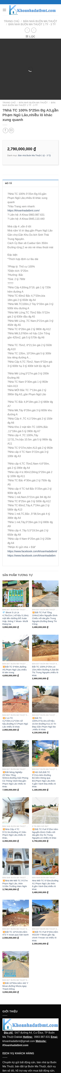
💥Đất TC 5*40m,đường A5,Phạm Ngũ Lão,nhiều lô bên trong (14, 654)
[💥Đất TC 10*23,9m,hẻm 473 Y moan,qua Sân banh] (15, 897)
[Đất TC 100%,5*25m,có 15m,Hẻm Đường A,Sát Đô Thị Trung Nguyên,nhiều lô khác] (45, 632)
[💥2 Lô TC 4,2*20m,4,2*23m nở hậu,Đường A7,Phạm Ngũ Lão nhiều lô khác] (15, 684)
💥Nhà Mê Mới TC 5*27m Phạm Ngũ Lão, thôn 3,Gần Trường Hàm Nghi (15, 868)
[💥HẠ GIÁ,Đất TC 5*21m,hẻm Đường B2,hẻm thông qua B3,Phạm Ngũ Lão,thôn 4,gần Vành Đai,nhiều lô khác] (45, 738)
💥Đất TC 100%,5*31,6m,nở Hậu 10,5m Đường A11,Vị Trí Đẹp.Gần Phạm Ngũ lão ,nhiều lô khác (44, 709)
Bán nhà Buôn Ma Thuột (40, 21)
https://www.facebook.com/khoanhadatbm (31, 540)
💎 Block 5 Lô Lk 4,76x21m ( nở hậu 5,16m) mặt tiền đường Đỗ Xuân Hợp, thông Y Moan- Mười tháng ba (15, 603)
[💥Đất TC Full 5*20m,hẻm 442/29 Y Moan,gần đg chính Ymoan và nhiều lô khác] (45, 897)
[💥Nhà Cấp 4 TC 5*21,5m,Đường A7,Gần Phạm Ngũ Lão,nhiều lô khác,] (15, 795)
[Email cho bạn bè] (11, 115)
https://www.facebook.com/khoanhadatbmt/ (32, 536)
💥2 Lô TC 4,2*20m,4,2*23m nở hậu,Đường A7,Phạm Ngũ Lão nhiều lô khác (15, 707)
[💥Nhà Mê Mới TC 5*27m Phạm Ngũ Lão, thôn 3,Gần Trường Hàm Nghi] (15, 846)
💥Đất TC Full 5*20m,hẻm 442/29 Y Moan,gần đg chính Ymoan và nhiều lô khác (45, 920)
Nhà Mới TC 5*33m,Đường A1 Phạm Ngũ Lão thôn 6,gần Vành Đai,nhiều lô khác (45, 869)
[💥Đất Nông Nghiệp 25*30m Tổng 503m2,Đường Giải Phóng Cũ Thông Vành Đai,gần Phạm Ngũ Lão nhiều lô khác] (15, 738)
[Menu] (4, 10)
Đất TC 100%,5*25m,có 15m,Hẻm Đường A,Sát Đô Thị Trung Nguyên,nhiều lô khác (45, 655)
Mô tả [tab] (8, 168)
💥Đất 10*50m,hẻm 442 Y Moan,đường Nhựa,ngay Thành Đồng (15, 971)
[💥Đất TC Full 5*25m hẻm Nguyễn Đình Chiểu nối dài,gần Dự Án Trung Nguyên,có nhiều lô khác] (45, 795)
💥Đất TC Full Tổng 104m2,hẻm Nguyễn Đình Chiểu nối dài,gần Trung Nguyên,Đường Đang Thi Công (44, 603)
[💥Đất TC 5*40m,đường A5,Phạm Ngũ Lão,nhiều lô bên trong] (15, 632)
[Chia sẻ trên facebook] (5, 115)
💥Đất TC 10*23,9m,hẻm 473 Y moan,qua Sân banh (15, 918)
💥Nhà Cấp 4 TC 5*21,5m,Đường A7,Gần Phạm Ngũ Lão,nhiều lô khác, (14, 818)
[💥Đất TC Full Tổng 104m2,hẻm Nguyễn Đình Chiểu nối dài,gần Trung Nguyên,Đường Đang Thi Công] (45, 578)
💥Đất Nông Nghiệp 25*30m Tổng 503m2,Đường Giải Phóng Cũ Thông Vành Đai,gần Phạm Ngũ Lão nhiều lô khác (15, 764)
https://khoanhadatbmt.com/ (23, 195)
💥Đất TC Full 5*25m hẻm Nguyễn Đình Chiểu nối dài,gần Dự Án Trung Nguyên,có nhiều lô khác (45, 818)
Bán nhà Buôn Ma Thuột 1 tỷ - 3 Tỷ (32, 24)
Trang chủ (12, 21)
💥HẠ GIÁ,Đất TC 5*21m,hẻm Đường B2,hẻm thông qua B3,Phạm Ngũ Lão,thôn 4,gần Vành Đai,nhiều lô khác (44, 764)
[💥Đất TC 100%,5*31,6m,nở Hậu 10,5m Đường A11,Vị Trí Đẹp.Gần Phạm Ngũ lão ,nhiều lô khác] (45, 684)
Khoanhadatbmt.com (15, 1030)
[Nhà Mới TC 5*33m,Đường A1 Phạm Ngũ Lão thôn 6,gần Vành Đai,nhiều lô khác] (45, 846)
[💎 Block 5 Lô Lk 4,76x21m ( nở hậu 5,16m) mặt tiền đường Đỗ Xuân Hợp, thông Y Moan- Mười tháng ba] (15, 578)
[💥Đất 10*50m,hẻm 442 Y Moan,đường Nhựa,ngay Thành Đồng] (15, 949)
